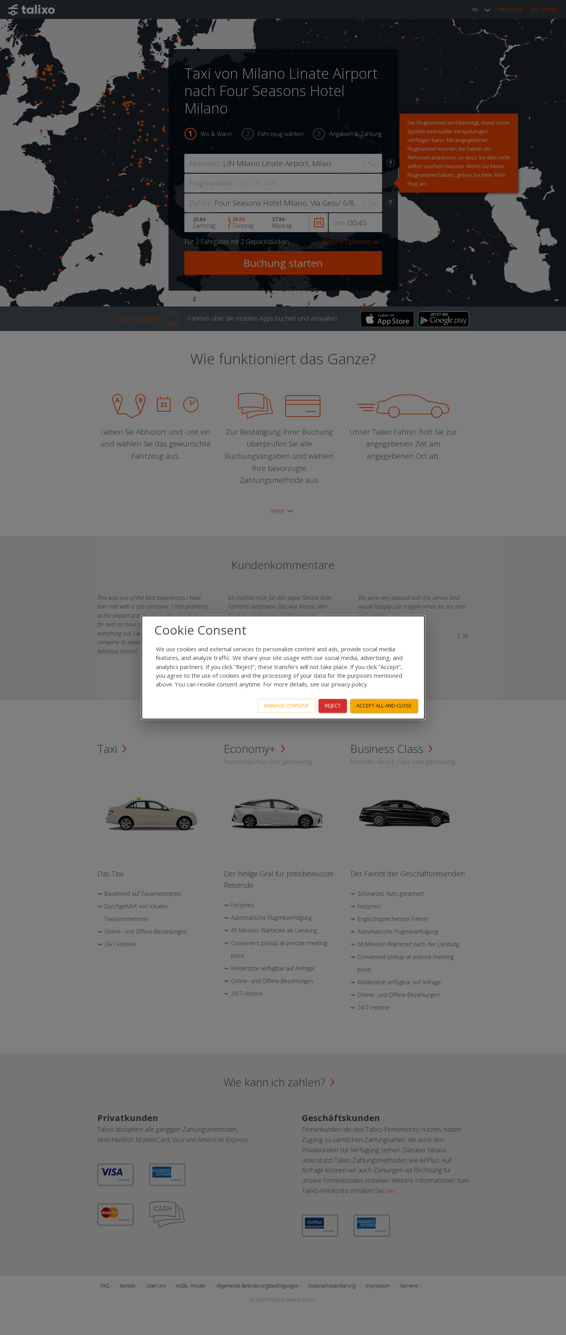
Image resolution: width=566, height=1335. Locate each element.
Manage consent (286, 705)
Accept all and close (384, 705)
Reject (333, 705)
